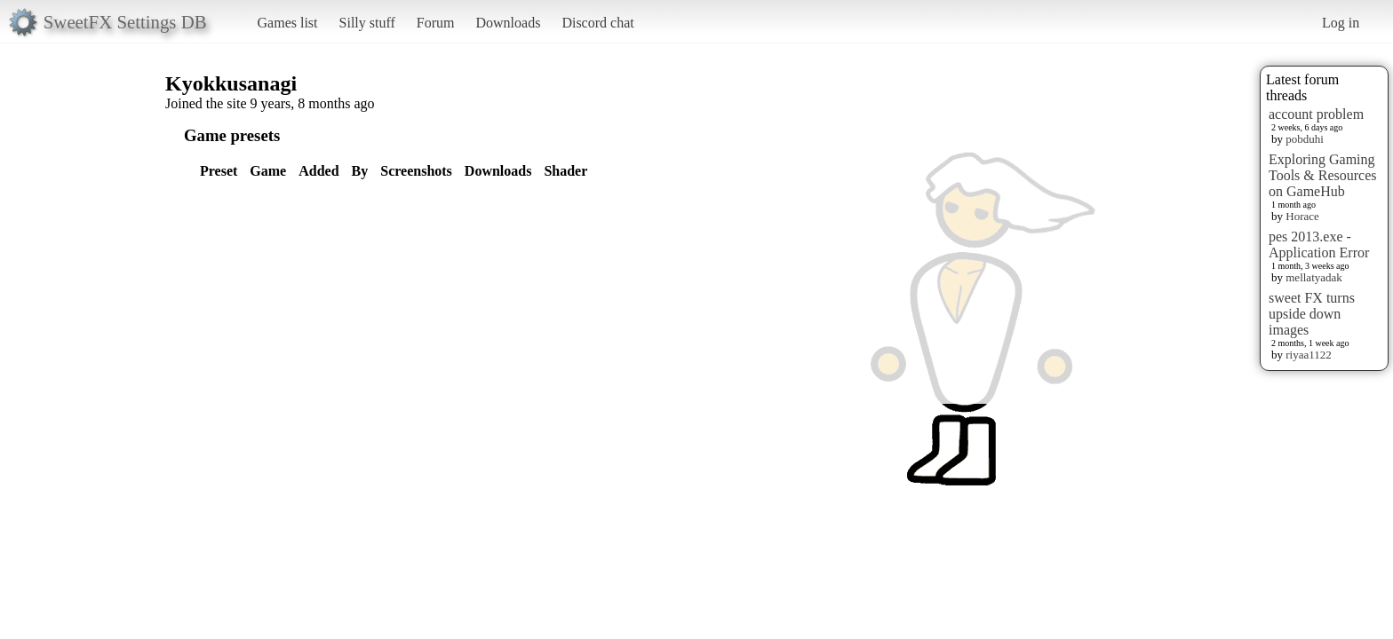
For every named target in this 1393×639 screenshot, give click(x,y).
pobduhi (1305, 139)
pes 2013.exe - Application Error (1319, 244)
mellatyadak (1314, 277)
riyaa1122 (1309, 354)
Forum (436, 22)
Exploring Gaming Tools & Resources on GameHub (1323, 175)
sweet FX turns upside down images (1312, 313)
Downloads (507, 22)
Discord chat (597, 22)
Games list (288, 22)
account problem (1316, 114)
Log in (1340, 22)
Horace (1302, 216)
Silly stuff (367, 22)
